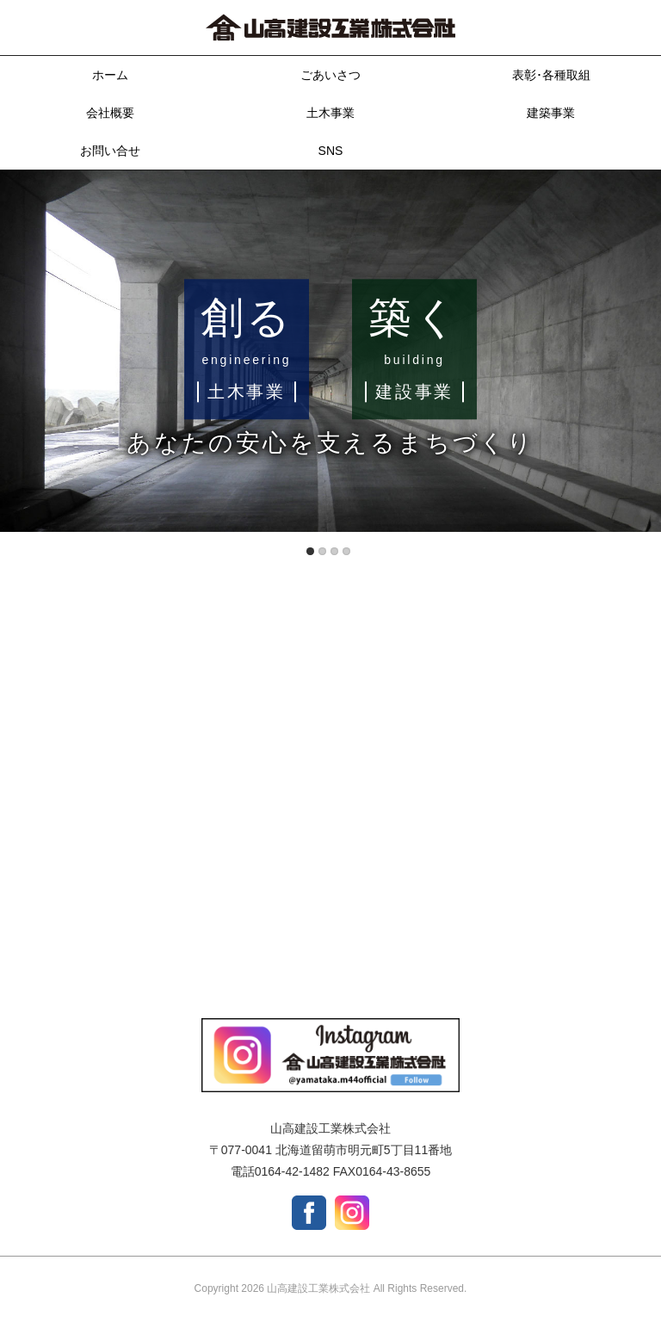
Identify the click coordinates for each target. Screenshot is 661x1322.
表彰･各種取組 (551, 75)
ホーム (110, 75)
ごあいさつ (330, 75)
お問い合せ (110, 151)
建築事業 (551, 113)
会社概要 (110, 113)
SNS (330, 151)
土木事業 (330, 113)
